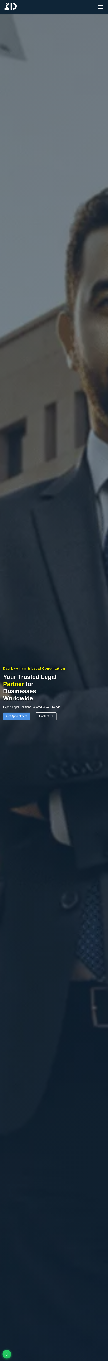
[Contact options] (6, 1354)
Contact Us (46, 716)
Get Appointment (16, 716)
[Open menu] (101, 7)
